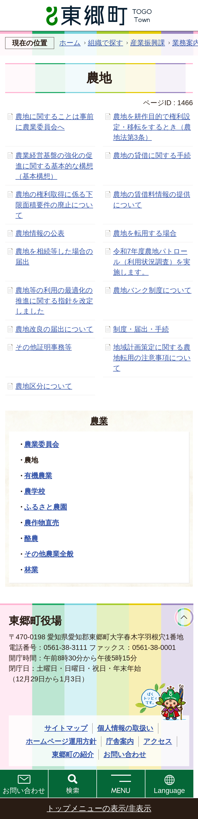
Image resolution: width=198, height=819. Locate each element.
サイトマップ (66, 728)
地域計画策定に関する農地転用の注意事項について (152, 357)
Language (169, 791)
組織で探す (105, 43)
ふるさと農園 (45, 507)
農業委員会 (41, 444)
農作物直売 (41, 523)
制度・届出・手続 (141, 329)
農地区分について (43, 386)
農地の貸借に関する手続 (152, 155)
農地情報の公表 (39, 233)
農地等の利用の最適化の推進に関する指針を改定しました (54, 300)
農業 (99, 421)
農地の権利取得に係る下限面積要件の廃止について (54, 204)
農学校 (34, 491)
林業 (31, 570)
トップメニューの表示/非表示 (99, 808)
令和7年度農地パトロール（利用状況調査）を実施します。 (151, 261)
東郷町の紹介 (73, 754)
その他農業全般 (48, 554)
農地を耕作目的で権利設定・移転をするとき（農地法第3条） (152, 127)
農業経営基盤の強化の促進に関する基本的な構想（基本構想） (54, 165)
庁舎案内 (120, 741)
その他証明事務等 (43, 347)
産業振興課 (147, 43)
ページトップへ (184, 617)
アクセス (157, 741)
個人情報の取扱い (125, 728)
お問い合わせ (24, 791)
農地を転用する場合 (145, 233)
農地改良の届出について (54, 329)
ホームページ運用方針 (61, 741)
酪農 (31, 538)
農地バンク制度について (152, 290)
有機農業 (38, 475)
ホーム (70, 43)
